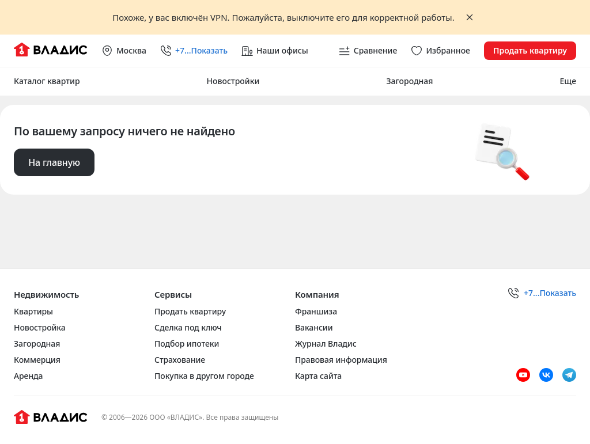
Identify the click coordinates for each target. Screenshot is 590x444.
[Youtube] (523, 375)
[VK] (546, 375)
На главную (54, 162)
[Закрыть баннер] (470, 17)
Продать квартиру (530, 50)
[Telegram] (569, 375)
